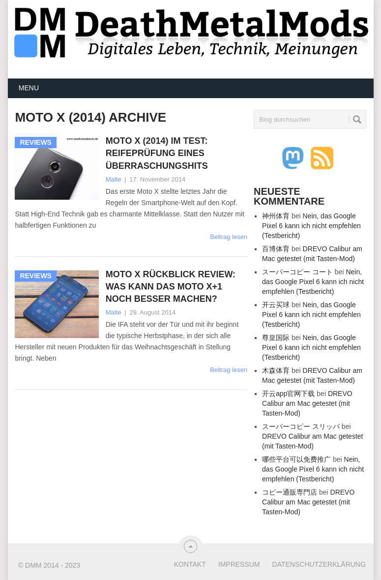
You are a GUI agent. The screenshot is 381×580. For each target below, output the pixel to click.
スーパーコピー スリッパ (301, 426)
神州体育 (276, 216)
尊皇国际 (276, 338)
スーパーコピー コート (297, 272)
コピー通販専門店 (289, 492)
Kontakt (190, 564)
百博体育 (276, 249)
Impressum (239, 564)
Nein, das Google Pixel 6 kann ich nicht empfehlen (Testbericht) (311, 225)
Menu (29, 88)
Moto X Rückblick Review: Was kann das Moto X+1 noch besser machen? (170, 286)
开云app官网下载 (288, 393)
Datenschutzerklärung (319, 564)
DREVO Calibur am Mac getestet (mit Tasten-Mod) (307, 403)
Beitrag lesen (228, 236)
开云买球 (276, 305)
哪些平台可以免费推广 (296, 459)
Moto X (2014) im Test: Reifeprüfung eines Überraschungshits (157, 153)
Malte (113, 179)
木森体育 (276, 370)
